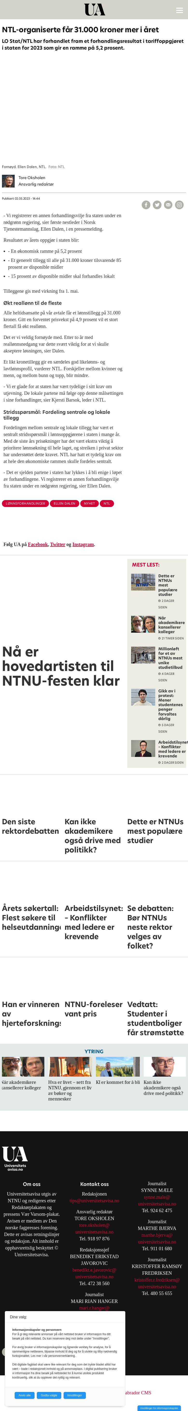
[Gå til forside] (94, 10)
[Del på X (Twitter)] (157, 205)
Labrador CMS (136, 1392)
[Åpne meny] (179, 10)
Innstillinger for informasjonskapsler (159, 1408)
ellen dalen (64, 503)
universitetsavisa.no (94, 1232)
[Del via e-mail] (168, 205)
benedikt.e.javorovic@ (94, 1270)
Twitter (57, 544)
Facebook (38, 544)
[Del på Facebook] (146, 205)
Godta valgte (49, 1395)
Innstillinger (74, 1395)
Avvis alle (25, 1395)
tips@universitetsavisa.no (94, 1200)
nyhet (89, 503)
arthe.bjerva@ (159, 1235)
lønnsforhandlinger (25, 503)
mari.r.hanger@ (94, 1308)
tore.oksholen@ (94, 1225)
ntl (107, 503)
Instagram (83, 544)
